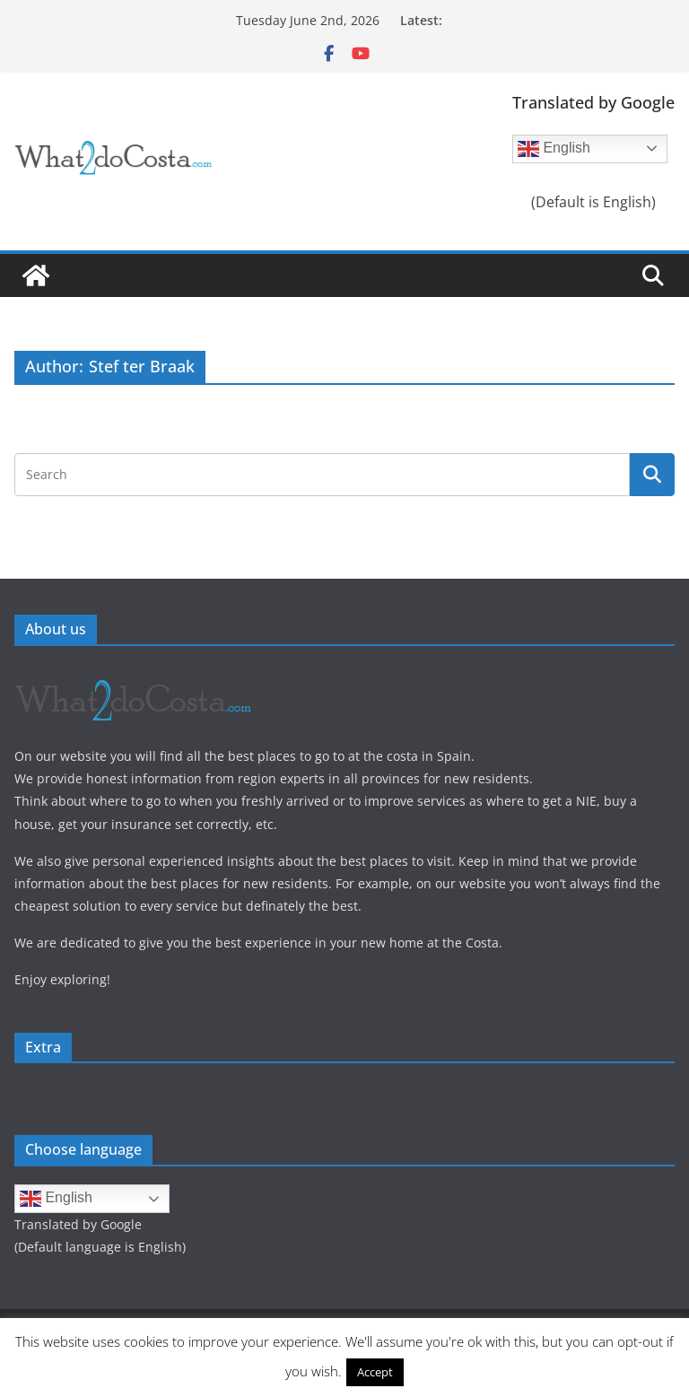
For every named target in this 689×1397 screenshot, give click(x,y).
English (554, 149)
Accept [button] (375, 1372)
